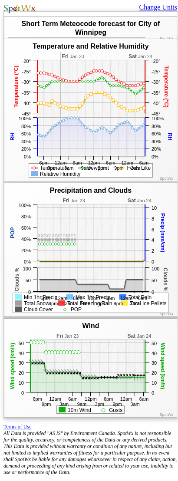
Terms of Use (17, 427)
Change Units (158, 7)
